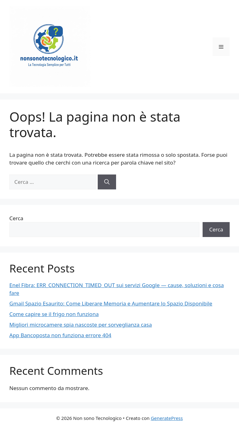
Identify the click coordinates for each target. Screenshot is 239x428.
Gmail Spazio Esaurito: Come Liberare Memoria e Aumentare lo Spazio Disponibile (110, 303)
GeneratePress (167, 418)
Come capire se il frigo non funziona (54, 314)
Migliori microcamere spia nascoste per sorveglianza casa (80, 324)
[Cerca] (107, 181)
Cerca (16, 218)
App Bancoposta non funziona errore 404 (60, 335)
